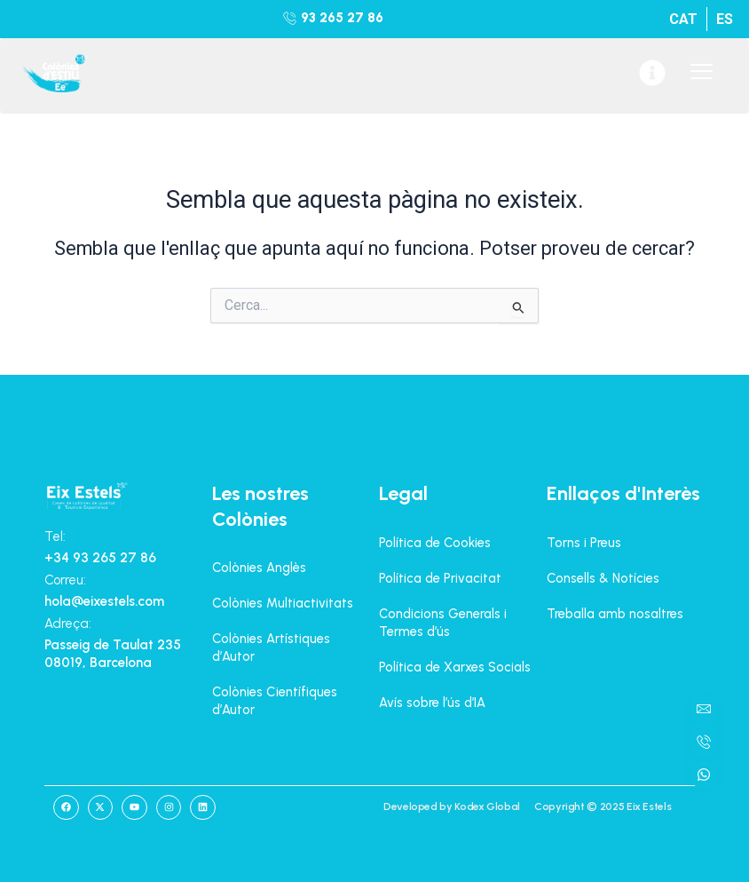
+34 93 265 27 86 (100, 558)
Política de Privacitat (440, 578)
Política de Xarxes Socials (455, 667)
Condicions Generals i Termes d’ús (443, 623)
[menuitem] (683, 19)
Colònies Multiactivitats (282, 603)
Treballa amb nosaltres (615, 614)
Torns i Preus (584, 543)
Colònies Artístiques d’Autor (271, 647)
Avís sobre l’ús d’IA (432, 703)
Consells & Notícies (603, 578)
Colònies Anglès (259, 568)
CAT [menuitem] (683, 19)
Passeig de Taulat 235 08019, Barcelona (112, 654)
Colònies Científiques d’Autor (274, 701)
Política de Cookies (435, 543)
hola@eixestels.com (104, 601)
